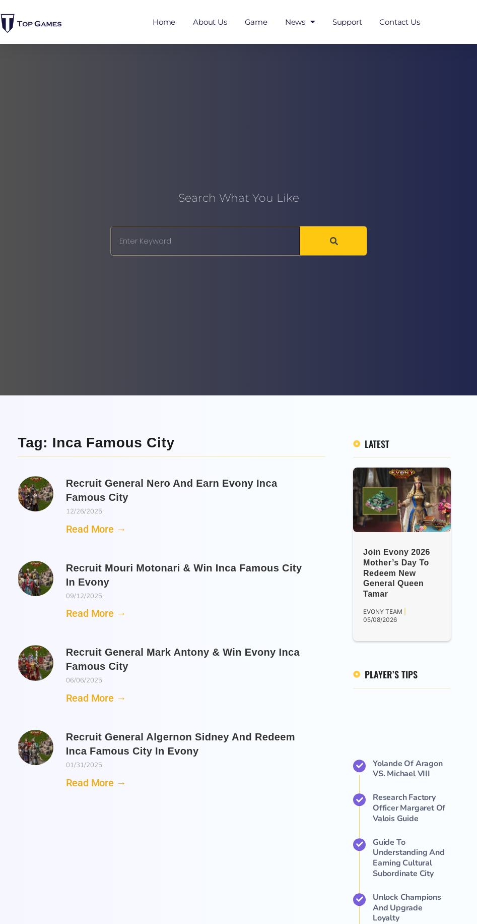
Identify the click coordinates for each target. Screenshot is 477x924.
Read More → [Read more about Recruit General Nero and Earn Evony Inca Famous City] (96, 529)
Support (347, 22)
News (300, 22)
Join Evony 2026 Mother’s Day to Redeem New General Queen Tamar (396, 573)
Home (164, 22)
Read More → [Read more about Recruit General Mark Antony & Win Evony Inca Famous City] (96, 698)
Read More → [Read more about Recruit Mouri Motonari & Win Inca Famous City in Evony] (96, 613)
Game (256, 22)
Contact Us (399, 22)
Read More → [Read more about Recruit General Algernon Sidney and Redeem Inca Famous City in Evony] (96, 783)
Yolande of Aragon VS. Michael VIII (408, 902)
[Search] (333, 240)
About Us (210, 22)
